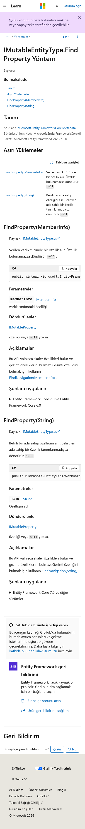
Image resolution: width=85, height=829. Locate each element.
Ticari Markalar (49, 809)
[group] (45, 277)
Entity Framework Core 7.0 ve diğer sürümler (38, 595)
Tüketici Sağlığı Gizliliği (24, 802)
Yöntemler (21, 36)
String (27, 498)
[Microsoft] (43, 6)
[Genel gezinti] (4, 6)
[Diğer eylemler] (77, 36)
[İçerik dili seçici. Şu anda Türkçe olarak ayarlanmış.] (18, 768)
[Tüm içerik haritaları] (8, 36)
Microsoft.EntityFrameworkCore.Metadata (47, 128)
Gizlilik (41, 796)
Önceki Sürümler (40, 790)
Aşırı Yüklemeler (18, 94)
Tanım (11, 88)
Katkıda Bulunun (20, 796)
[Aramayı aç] (57, 6)
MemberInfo (46, 299)
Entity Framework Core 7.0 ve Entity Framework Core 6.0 (39, 402)
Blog (60, 790)
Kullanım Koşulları (21, 809)
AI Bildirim (16, 790)
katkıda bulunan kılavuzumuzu (33, 650)
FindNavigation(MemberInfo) (32, 377)
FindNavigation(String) (59, 570)
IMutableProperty (22, 327)
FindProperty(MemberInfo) (25, 100)
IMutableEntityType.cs (40, 238)
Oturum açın (72, 6)
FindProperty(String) (21, 106)
